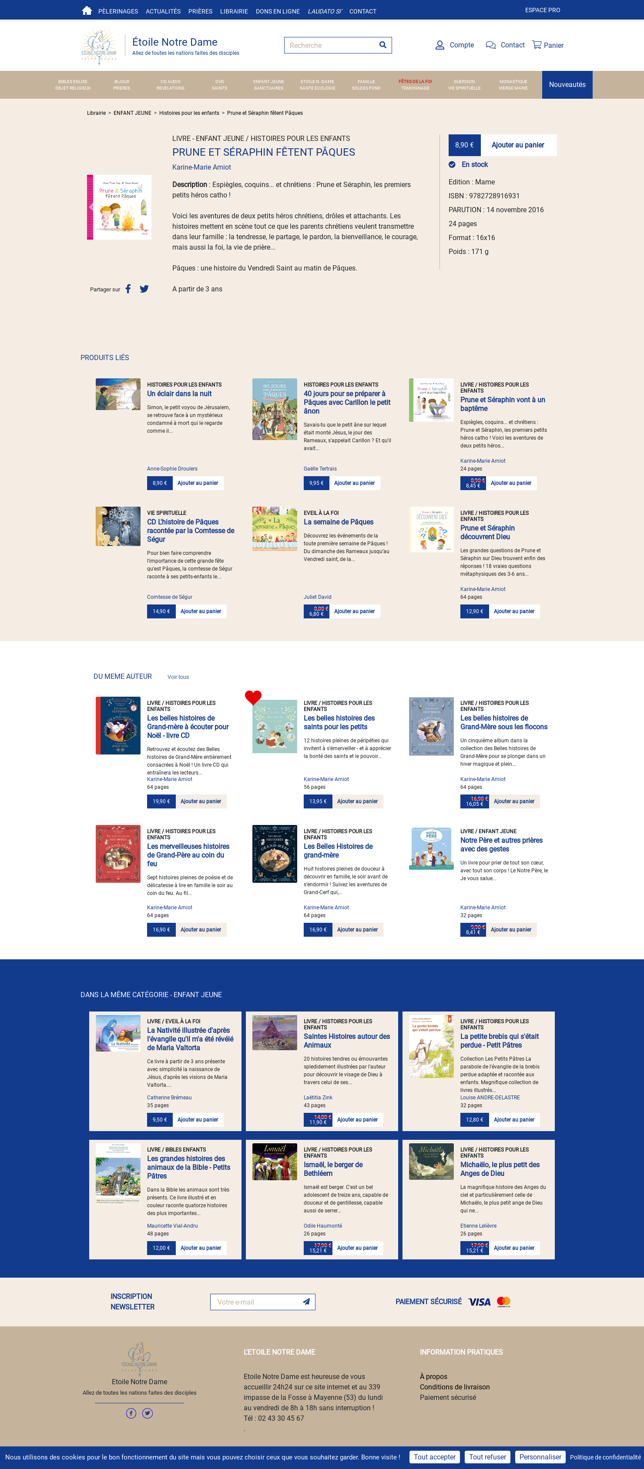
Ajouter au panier (518, 145)
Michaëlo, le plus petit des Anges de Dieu (500, 1169)
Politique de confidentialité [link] (605, 1457)
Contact (362, 11)
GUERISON (464, 81)
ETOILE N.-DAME (317, 81)
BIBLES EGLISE (72, 81)
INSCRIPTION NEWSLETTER (132, 1301)
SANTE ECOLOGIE (317, 88)
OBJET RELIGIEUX (73, 88)
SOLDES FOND (366, 88)
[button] (92, 207)
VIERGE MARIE (513, 88)
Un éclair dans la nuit (179, 394)
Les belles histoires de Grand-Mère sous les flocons (503, 722)
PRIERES (121, 88)
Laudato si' (325, 11)
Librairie (234, 11)
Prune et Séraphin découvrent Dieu (487, 532)
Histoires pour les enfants (189, 113)
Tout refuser (487, 1457)
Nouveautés (567, 84)
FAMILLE (366, 81)
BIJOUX (121, 81)
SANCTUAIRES (268, 88)
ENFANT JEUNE (268, 81)
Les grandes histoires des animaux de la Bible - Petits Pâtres (188, 1167)
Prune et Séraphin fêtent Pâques (265, 113)
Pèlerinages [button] (118, 11)
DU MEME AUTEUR (141, 676)
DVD (219, 81)
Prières (200, 11)
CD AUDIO (171, 81)
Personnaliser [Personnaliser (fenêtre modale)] (540, 1457)
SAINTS (219, 88)
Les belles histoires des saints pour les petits (339, 722)
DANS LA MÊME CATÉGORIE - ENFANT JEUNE (151, 995)
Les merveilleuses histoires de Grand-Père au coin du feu (188, 855)
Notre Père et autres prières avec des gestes (501, 844)
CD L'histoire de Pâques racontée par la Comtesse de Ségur (190, 531)
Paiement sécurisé (448, 1397)
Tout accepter (435, 1457)
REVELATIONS (170, 88)
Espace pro (542, 10)
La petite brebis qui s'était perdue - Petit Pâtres (499, 1040)
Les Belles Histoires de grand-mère (338, 850)
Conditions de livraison (455, 1387)
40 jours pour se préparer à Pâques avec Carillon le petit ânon (347, 402)
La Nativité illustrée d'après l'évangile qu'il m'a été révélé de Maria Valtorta (190, 1039)
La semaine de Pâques (338, 522)
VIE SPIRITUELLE (464, 88)
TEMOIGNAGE (415, 88)
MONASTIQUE (513, 81)
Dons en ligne (278, 11)
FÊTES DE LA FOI (415, 81)
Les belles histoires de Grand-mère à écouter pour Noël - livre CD (187, 727)
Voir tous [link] (178, 677)
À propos (433, 1376)
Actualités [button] (163, 11)
